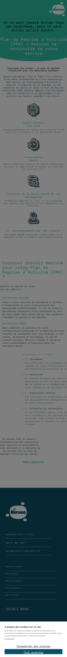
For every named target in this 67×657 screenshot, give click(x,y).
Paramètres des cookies (33, 646)
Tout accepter (34, 652)
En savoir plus (9, 639)
